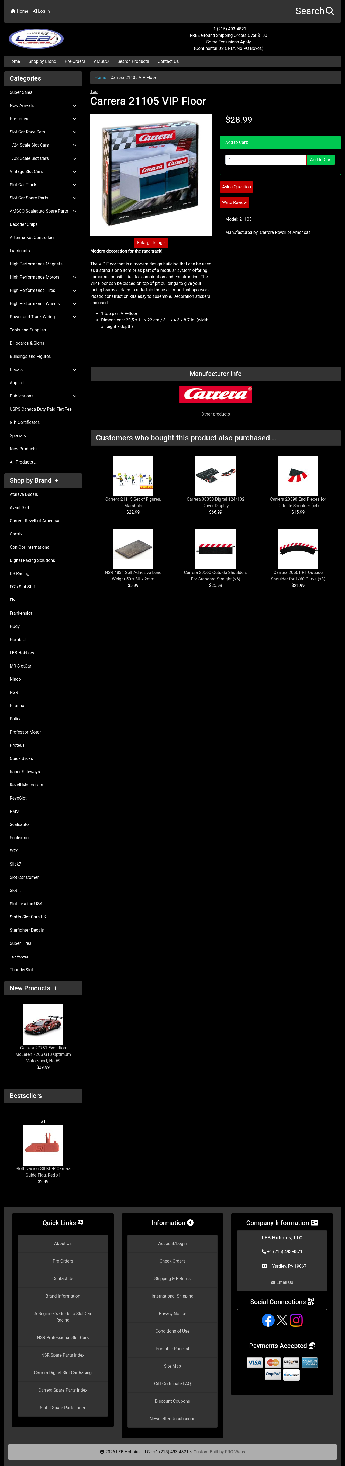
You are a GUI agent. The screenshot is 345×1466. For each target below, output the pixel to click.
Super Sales (21, 92)
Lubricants (20, 250)
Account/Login (172, 1243)
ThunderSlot (21, 969)
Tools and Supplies (28, 330)
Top (94, 91)
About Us (63, 1243)
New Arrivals (43, 105)
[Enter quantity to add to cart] (266, 160)
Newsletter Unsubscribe (172, 1418)
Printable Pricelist (172, 1348)
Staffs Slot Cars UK (28, 916)
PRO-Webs (235, 1451)
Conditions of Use (172, 1331)
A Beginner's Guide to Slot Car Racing (62, 1317)
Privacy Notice (172, 1313)
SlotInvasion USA (26, 903)
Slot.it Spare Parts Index (63, 1407)
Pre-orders (43, 118)
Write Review (234, 202)
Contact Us (168, 61)
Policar (16, 718)
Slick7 (15, 864)
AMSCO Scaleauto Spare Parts (43, 211)
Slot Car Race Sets (43, 131)
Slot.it (15, 890)
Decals (43, 369)
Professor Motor (25, 732)
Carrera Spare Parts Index (63, 1390)
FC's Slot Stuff (23, 586)
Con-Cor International (30, 547)
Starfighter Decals (27, 930)
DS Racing (19, 573)
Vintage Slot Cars (43, 171)
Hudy (15, 626)
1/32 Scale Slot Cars (43, 158)
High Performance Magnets (36, 264)
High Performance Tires (43, 290)
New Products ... (25, 448)
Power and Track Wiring (43, 316)
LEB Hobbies (22, 652)
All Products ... (23, 462)
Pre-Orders (75, 61)
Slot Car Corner (24, 877)
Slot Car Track (43, 184)
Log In (41, 11)
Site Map (172, 1366)
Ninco (15, 679)
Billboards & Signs (27, 343)
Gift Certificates (25, 422)
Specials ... (20, 435)
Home (19, 11)
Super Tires (20, 943)
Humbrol (18, 639)
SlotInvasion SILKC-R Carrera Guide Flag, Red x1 (43, 1151)
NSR (14, 692)
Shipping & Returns (172, 1278)
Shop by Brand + (34, 480)
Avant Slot (19, 507)
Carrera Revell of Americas (35, 520)
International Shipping (172, 1296)
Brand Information (63, 1296)
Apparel (17, 382)
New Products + (33, 988)
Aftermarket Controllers (32, 237)
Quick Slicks (21, 758)
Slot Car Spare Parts (43, 197)
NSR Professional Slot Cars (63, 1337)
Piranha (17, 705)
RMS (14, 811)
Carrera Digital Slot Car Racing (63, 1372)
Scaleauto (19, 824)
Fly (12, 600)
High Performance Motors (43, 277)
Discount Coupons (172, 1401)
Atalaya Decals (24, 494)
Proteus (17, 745)
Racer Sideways (25, 771)
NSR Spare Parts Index (62, 1355)
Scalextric (19, 837)
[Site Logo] (60, 35)
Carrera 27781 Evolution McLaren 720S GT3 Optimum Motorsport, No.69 (43, 1033)
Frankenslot (21, 613)
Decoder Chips (24, 224)
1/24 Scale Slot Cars (43, 145)
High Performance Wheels (43, 303)
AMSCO (101, 61)
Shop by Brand (42, 61)
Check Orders (172, 1261)
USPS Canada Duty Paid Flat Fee (41, 409)
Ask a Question (236, 186)
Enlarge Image (151, 242)
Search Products (133, 61)
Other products (215, 414)
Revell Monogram (26, 784)
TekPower (19, 956)
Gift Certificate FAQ (172, 1383)
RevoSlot (18, 798)
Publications (43, 396)
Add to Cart (321, 159)
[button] (315, 11)
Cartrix (16, 534)
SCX (14, 850)
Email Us (282, 1282)
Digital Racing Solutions (32, 560)
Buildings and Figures (30, 356)
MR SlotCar (20, 666)
